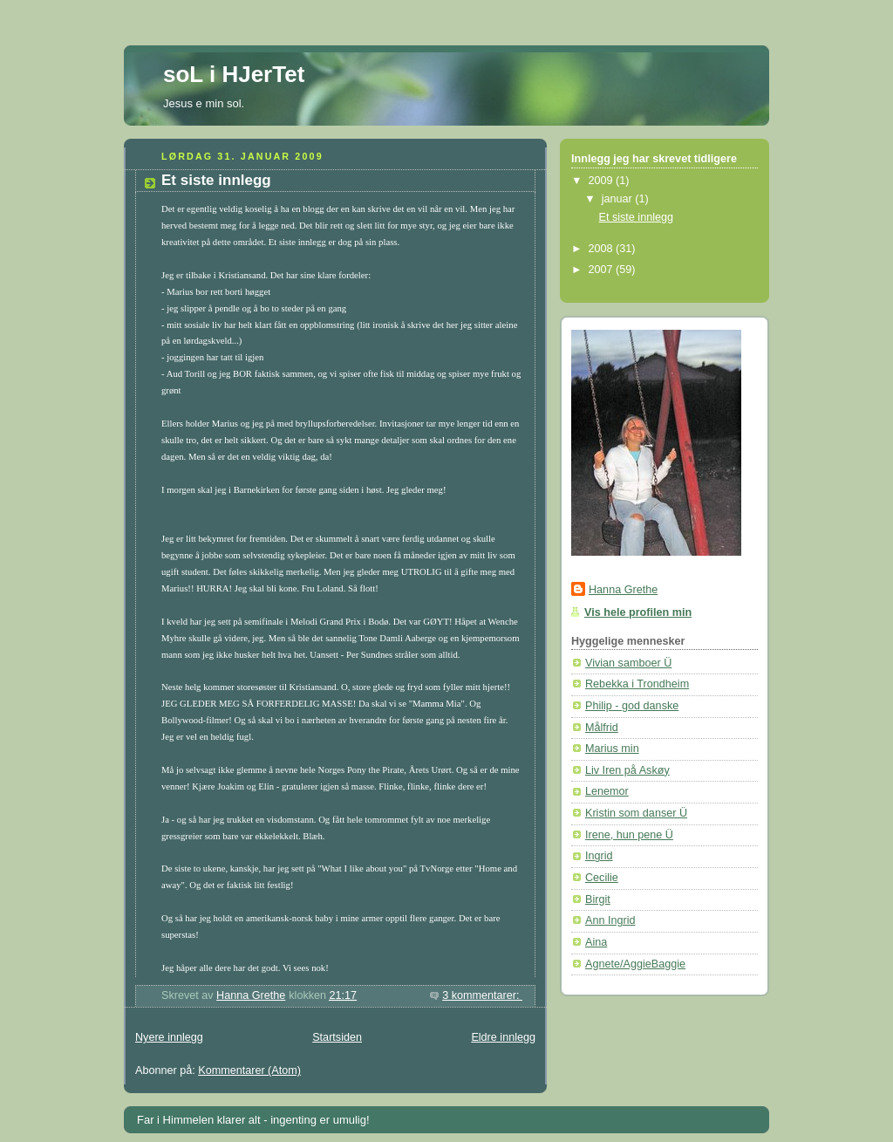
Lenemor (607, 791)
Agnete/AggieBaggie (635, 964)
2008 (603, 249)
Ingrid (599, 856)
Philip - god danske (631, 706)
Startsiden (337, 1037)
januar (619, 199)
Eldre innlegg (503, 1037)
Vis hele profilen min (638, 612)
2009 (603, 180)
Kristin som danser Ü (636, 813)
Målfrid (601, 727)
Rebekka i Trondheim (637, 684)
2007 (603, 269)
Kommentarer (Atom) (249, 1070)
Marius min (612, 748)
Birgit (597, 899)
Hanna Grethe (623, 590)
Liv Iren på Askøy (627, 770)
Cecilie (601, 878)
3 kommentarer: (482, 995)
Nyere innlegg (169, 1037)
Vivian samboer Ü (628, 663)
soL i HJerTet (233, 74)
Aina (596, 942)
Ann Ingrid (610, 920)
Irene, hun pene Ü (629, 835)
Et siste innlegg (216, 180)
